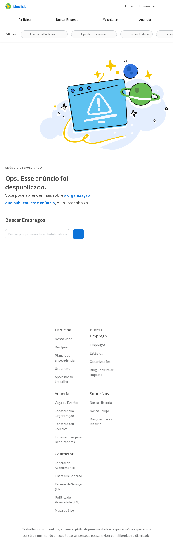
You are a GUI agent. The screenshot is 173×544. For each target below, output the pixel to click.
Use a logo (62, 368)
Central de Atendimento (65, 465)
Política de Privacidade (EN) (67, 500)
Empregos (97, 345)
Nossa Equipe (100, 411)
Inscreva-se (147, 6)
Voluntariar (110, 19)
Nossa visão (63, 339)
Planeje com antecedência (65, 358)
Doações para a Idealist (101, 422)
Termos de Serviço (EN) (68, 487)
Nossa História (101, 402)
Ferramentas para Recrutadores (68, 439)
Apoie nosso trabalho (64, 379)
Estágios (96, 353)
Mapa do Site (64, 510)
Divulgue (61, 347)
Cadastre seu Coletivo (64, 426)
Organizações (100, 361)
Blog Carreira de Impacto (102, 372)
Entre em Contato (68, 476)
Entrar (129, 6)
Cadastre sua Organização (64, 413)
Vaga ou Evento (66, 402)
